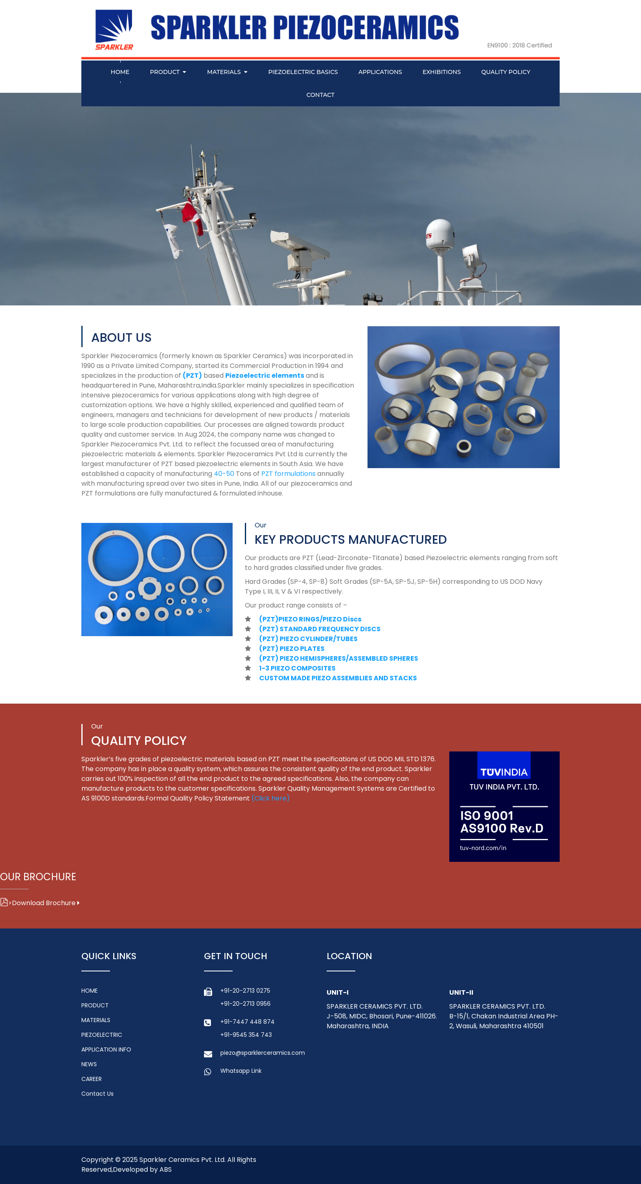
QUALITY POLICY (505, 72)
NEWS (89, 1064)
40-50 (225, 473)
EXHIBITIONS (442, 72)
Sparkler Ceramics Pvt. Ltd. (182, 1159)
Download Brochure (40, 903)
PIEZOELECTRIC (101, 1035)
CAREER (91, 1079)
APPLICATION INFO (106, 1049)
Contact (320, 95)
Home (120, 72)
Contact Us (97, 1094)
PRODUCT (165, 72)
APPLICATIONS (380, 72)
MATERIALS (224, 72)
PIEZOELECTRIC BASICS (303, 72)
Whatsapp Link (241, 1071)
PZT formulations (289, 473)
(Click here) (270, 798)
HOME (89, 991)
